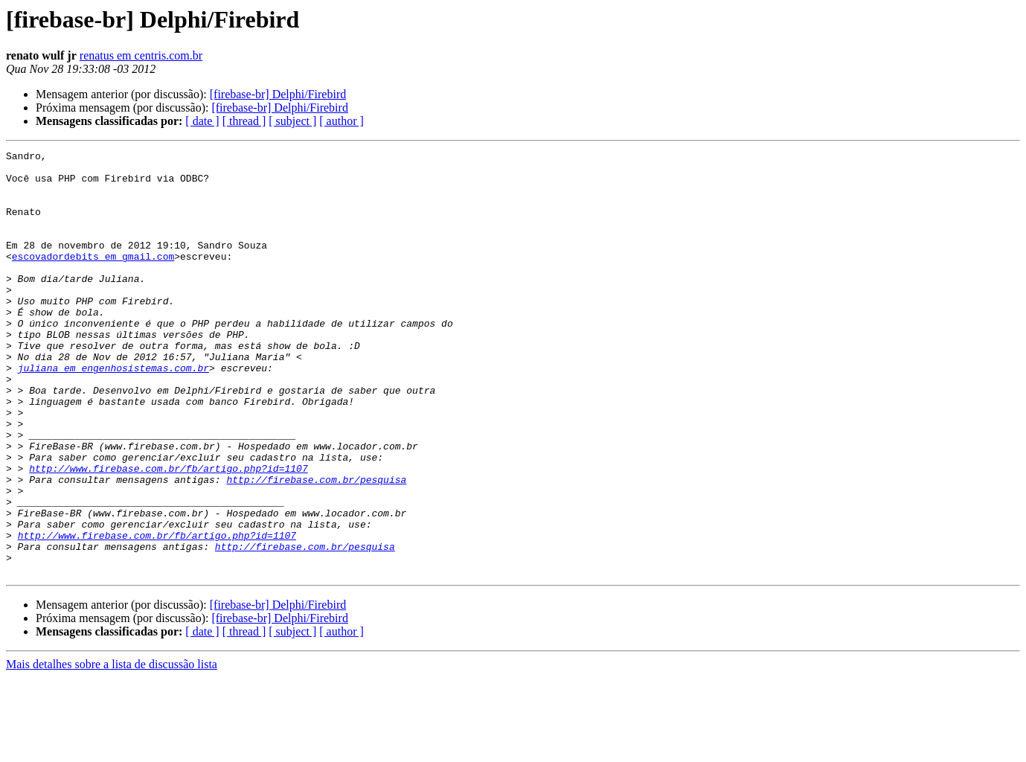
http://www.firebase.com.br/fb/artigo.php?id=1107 (168, 533)
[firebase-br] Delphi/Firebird (278, 94)
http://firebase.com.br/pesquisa (316, 546)
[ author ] (341, 121)
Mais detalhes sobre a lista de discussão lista (111, 749)
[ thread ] (244, 121)
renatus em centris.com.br (141, 55)
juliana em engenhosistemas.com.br (113, 412)
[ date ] (202, 121)
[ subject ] (292, 121)
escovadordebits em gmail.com (93, 278)
